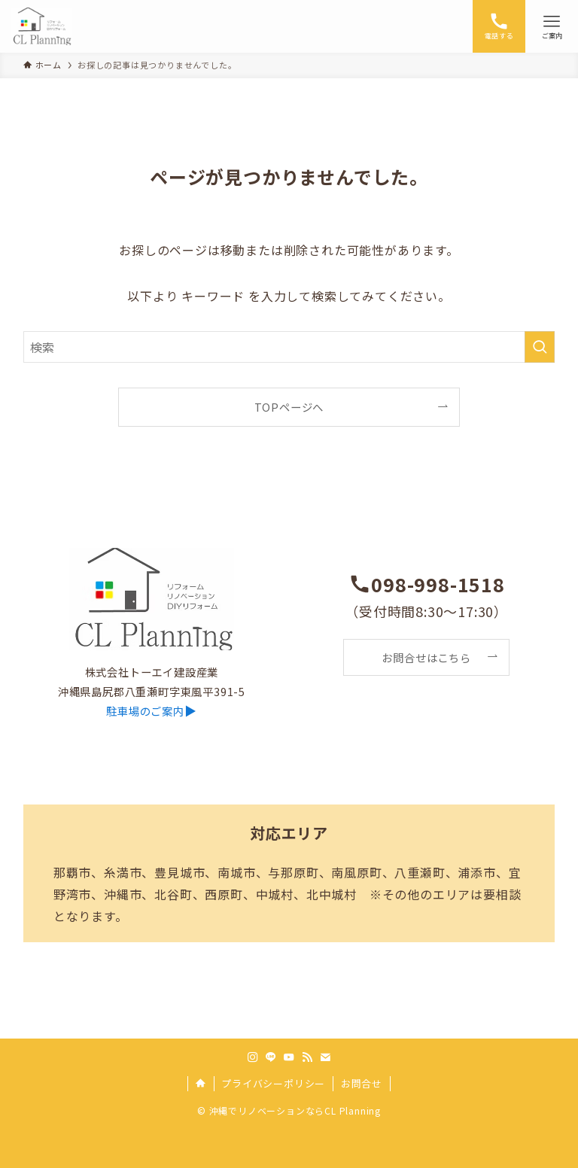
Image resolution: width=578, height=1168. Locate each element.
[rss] (307, 1057)
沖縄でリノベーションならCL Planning (295, 1110)
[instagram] (253, 1057)
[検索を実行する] (540, 347)
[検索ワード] (289, 347)
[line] (271, 1057)
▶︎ (151, 710)
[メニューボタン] (551, 26)
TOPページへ (289, 407)
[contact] (325, 1057)
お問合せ (361, 1083)
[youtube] (289, 1057)
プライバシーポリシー (273, 1083)
